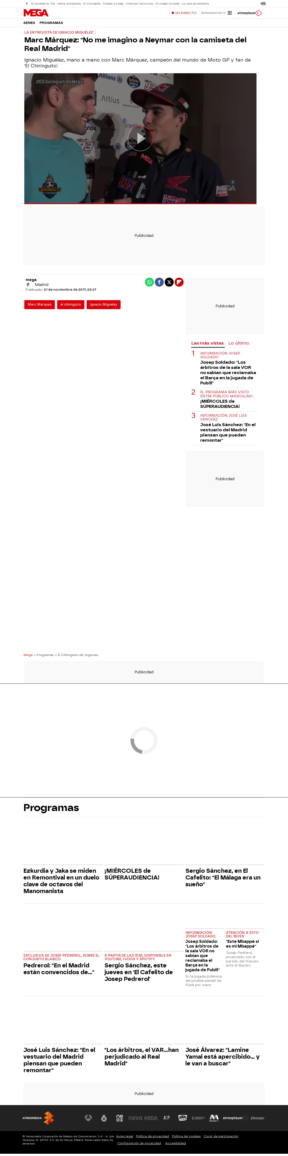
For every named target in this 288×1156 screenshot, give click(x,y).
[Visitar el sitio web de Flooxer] (257, 1120)
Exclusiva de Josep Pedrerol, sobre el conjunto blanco (61, 959)
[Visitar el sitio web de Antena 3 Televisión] (89, 1120)
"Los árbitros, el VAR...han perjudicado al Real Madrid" (141, 1059)
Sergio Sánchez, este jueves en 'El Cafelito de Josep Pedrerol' (138, 974)
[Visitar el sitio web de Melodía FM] (214, 1120)
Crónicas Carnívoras (137, 3)
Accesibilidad (175, 1145)
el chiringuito (71, 307)
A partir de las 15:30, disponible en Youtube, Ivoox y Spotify (137, 959)
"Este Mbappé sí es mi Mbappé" (242, 946)
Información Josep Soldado (220, 357)
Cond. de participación (221, 1138)
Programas (51, 25)
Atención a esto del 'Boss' (242, 937)
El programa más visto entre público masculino (226, 396)
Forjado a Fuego (112, 3)
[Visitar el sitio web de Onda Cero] (183, 1120)
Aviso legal (124, 1138)
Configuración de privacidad (139, 1145)
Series (29, 25)
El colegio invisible (165, 3)
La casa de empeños (192, 3)
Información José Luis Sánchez (223, 420)
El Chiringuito (91, 3)
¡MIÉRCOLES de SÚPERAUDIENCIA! (220, 406)
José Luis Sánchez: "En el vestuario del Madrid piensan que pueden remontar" (228, 434)
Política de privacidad (152, 1138)
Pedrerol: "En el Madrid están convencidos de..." (58, 971)
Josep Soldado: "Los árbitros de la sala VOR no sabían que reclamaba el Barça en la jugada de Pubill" (228, 375)
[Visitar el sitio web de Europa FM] (198, 1120)
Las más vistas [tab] (207, 345)
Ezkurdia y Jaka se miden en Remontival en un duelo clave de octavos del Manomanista (61, 883)
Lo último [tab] (238, 345)
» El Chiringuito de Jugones (76, 657)
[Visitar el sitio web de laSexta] (104, 1120)
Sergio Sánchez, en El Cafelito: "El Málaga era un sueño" (223, 880)
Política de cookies (186, 1138)
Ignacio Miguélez (103, 307)
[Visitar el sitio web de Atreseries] (167, 1120)
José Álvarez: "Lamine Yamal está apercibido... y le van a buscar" (222, 1059)
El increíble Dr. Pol (43, 3)
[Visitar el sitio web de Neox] (120, 1120)
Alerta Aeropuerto (68, 3)
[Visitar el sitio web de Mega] (151, 1120)
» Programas (44, 657)
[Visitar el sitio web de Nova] (136, 1120)
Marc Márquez (40, 307)
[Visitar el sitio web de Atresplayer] (236, 1120)
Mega (28, 657)
